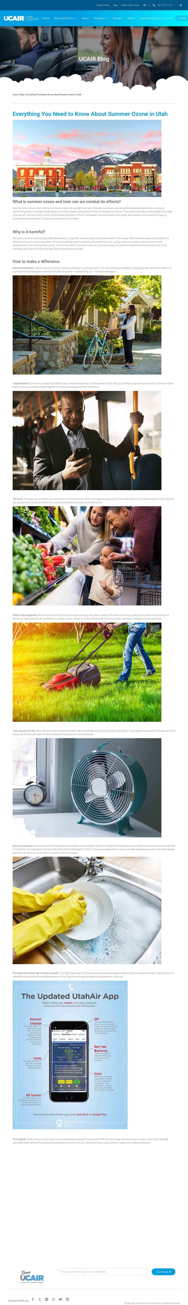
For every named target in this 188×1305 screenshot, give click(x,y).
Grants (131, 18)
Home (45, 18)
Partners (117, 18)
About (85, 18)
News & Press (103, 5)
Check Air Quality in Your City (156, 18)
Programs (101, 18)
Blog (115, 5)
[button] (181, 5)
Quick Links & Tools (130, 5)
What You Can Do (65, 18)
